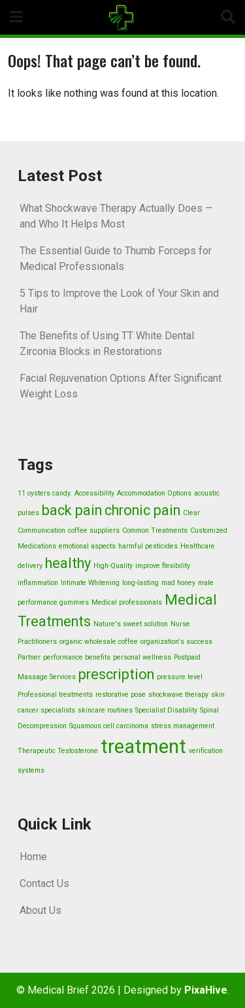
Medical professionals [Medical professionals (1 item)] (126, 602)
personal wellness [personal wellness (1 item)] (142, 657)
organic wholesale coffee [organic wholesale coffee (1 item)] (98, 641)
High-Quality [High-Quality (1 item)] (113, 566)
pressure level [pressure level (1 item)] (180, 677)
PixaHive (205, 990)
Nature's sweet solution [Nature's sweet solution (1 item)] (130, 624)
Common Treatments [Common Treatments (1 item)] (155, 530)
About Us (40, 910)
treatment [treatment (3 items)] (143, 746)
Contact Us (44, 883)
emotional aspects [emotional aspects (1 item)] (87, 546)
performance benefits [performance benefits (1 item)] (76, 657)
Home (33, 856)
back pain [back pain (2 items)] (72, 510)
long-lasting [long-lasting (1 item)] (140, 583)
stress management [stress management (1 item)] (182, 726)
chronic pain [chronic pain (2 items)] (142, 510)
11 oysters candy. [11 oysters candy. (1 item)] (45, 493)
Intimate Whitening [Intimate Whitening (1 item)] (90, 583)
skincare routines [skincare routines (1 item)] (105, 710)
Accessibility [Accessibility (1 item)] (94, 493)
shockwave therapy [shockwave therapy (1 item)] (178, 694)
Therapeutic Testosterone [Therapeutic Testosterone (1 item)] (58, 751)
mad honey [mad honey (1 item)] (178, 583)
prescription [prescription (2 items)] (116, 674)
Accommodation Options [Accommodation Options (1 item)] (154, 493)
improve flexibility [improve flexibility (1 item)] (162, 566)
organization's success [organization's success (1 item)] (176, 641)
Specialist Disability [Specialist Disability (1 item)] (166, 710)
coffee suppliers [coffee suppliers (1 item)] (94, 530)
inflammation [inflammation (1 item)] (38, 583)
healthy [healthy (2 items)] (68, 563)
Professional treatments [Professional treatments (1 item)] (55, 694)
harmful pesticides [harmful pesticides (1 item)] (148, 546)
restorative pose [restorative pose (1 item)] (120, 694)
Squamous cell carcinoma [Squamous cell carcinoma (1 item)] (108, 726)
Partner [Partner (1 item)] (29, 657)
